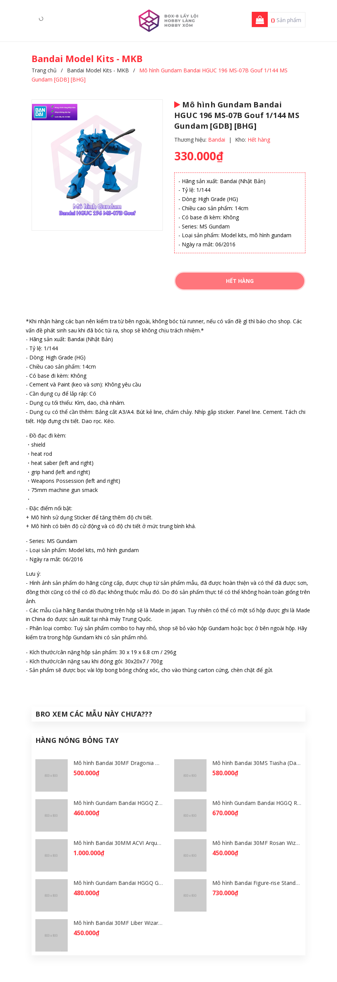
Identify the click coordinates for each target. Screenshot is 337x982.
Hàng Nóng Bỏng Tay (77, 740)
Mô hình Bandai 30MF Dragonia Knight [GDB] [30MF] (140, 762)
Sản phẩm (286, 20)
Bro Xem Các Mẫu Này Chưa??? (93, 714)
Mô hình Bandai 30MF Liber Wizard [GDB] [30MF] (135, 922)
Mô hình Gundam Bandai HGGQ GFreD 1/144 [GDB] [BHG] (147, 882)
